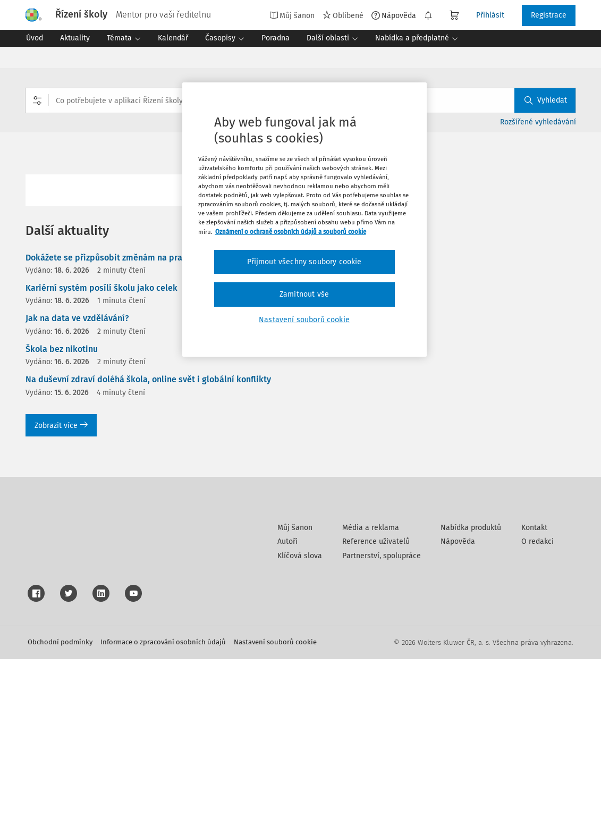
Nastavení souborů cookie (275, 807)
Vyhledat (545, 100)
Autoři (287, 706)
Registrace (548, 15)
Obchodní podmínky (60, 807)
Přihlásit (490, 15)
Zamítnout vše (304, 294)
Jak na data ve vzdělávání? (77, 318)
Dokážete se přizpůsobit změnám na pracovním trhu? (129, 258)
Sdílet (554, 286)
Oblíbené (343, 15)
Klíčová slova (299, 720)
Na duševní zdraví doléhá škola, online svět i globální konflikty (148, 379)
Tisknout (554, 254)
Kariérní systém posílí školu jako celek (101, 288)
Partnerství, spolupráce (381, 720)
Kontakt (534, 692)
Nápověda (393, 15)
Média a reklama (370, 692)
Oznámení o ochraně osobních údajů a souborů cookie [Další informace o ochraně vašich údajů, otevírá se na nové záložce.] (290, 232)
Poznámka (554, 318)
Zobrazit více (61, 425)
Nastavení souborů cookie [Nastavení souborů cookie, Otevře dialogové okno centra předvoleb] (304, 319)
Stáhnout (554, 222)
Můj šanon (292, 15)
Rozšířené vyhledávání (538, 122)
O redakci (537, 706)
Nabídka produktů (471, 692)
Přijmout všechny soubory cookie (304, 261)
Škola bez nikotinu (62, 349)
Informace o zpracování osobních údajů (163, 807)
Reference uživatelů (376, 706)
